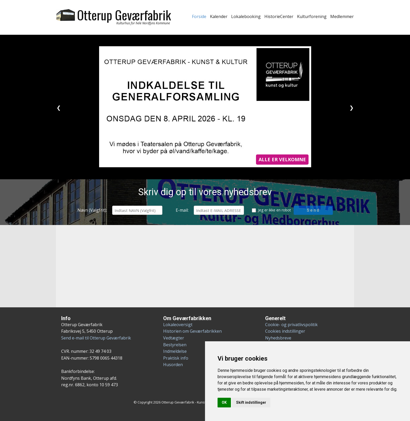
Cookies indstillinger (285, 331)
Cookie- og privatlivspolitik (291, 324)
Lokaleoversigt (177, 324)
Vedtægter (173, 338)
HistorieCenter (278, 16)
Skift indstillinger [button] (251, 402)
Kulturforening (312, 16)
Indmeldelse (175, 351)
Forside (199, 16)
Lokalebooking (246, 16)
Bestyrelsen (174, 345)
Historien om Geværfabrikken (192, 331)
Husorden (173, 364)
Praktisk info (175, 358)
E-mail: (182, 210)
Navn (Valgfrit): (92, 210)
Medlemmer (342, 16)
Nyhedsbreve (278, 338)
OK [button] (224, 402)
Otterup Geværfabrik (124, 14)
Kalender (218, 16)
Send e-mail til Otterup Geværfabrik (96, 338)
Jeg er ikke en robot (274, 209)
